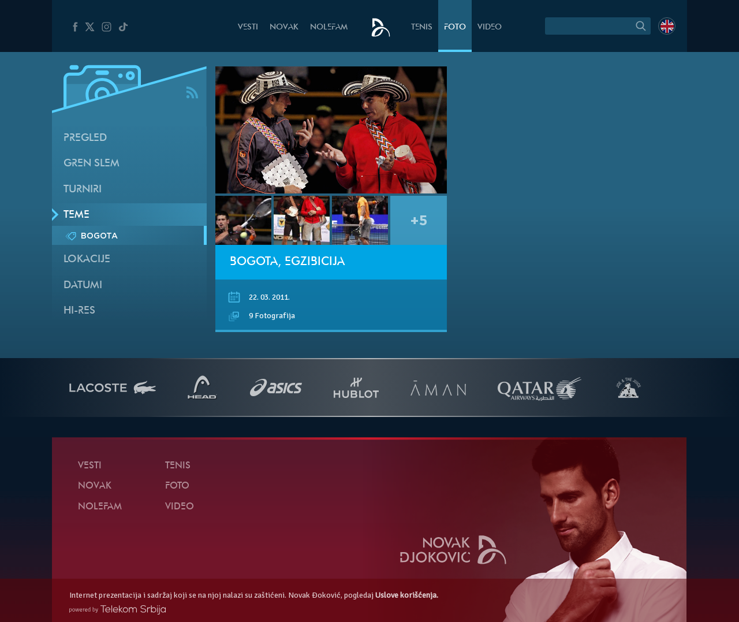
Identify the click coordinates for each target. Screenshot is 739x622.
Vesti (248, 27)
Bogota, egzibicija (287, 262)
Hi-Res (79, 311)
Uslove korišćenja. (406, 595)
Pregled (85, 138)
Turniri (83, 189)
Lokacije (87, 259)
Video (489, 27)
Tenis (421, 27)
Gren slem (92, 163)
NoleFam (329, 27)
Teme (76, 215)
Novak (284, 27)
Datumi (83, 285)
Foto (455, 27)
